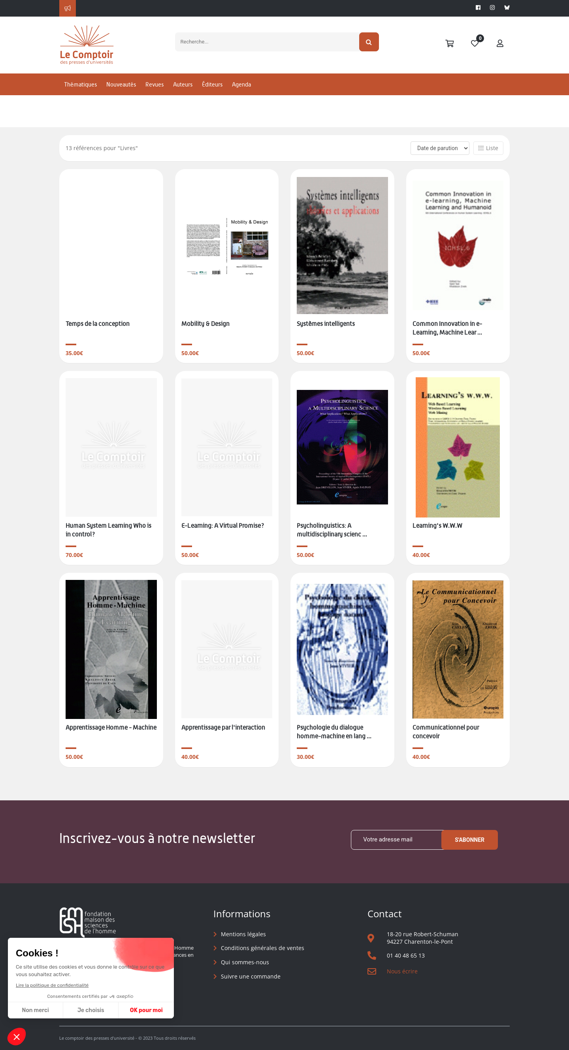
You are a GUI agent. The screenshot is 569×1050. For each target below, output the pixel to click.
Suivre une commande (251, 976)
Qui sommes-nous (245, 962)
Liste (488, 148)
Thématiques (80, 84)
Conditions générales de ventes (262, 948)
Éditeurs (212, 84)
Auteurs (182, 84)
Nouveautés (121, 84)
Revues (154, 84)
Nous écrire (402, 971)
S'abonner (469, 840)
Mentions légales (243, 934)
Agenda (241, 84)
